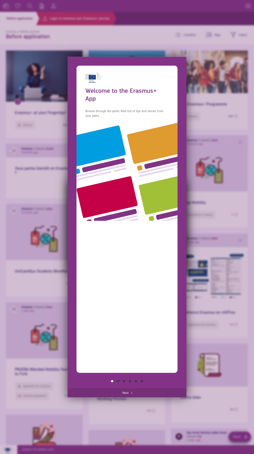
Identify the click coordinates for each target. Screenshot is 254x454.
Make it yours (130, 381)
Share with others (124, 381)
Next (125, 393)
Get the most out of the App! (142, 381)
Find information (118, 381)
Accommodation (136, 381)
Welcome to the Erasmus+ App (112, 381)
